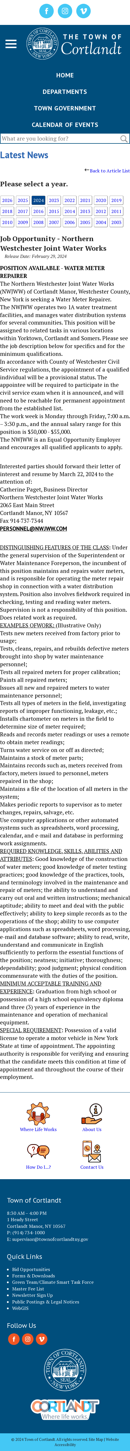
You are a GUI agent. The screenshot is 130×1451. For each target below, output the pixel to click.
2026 (7, 200)
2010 (7, 222)
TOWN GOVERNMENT (65, 108)
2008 (38, 222)
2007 (54, 222)
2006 (69, 222)
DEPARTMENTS (65, 92)
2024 (38, 200)
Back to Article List (107, 171)
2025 (23, 200)
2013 (85, 211)
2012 (101, 211)
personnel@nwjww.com (33, 528)
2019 (116, 200)
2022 (69, 200)
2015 (54, 211)
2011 (116, 211)
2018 (7, 211)
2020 (101, 200)
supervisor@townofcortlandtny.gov (50, 1239)
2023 (54, 200)
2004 (101, 222)
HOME (65, 75)
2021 (85, 200)
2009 (23, 222)
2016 (38, 211)
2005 (85, 222)
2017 (23, 211)
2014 (69, 211)
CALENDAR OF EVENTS (65, 125)
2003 (116, 222)
